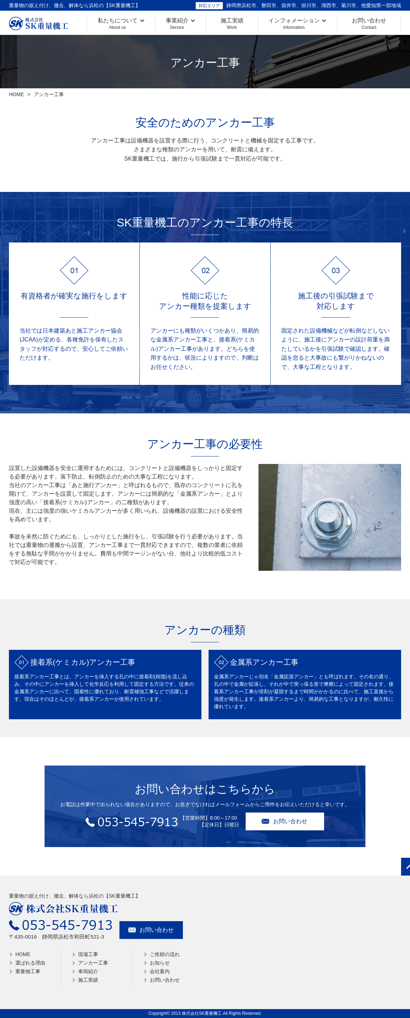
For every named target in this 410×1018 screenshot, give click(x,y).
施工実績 (232, 23)
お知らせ (160, 963)
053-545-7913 (133, 824)
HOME (16, 94)
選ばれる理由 (30, 963)
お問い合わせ (369, 23)
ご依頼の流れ (165, 954)
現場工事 (88, 954)
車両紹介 (88, 971)
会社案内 (160, 971)
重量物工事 (27, 971)
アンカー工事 (93, 963)
